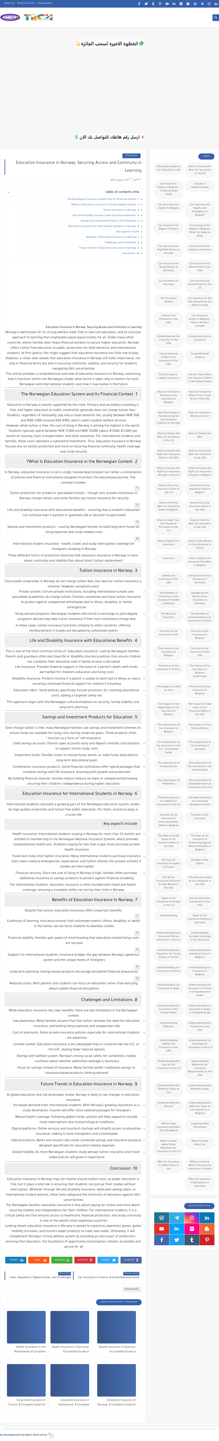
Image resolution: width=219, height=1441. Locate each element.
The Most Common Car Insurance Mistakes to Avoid (200, 801)
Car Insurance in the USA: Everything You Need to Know (200, 302)
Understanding (168, 915)
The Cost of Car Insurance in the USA (199, 652)
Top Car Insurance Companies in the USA (200, 902)
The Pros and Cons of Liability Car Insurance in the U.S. (168, 801)
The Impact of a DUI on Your (168, 689)
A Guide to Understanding (200, 186)
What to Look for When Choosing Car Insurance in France (200, 1165)
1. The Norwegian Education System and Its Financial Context (103, 199)
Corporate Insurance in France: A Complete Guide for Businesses (27, 1403)
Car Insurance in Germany (168, 283)
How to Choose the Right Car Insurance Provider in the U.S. (168, 472)
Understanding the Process (168, 1105)
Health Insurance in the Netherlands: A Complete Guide (30, 1350)
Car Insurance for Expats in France (168, 227)
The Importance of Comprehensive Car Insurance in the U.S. (200, 784)
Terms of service (26, 3)
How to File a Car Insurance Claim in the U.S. (168, 489)
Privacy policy (45, 3)
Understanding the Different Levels (200, 1087)
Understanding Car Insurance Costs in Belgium (200, 954)
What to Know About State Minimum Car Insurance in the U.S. (168, 1146)
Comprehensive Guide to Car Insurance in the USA (168, 359)
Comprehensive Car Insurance (199, 338)
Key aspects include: (127, 232)
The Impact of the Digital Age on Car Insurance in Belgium (168, 709)
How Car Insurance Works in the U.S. (200, 415)
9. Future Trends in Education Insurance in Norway (109, 248)
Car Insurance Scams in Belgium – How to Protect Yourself (200, 321)
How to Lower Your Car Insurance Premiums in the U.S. (168, 525)
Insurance (131, 155)
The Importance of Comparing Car (168, 765)
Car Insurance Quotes (168, 300)
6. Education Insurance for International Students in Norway (103, 226)
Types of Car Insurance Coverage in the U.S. (168, 902)
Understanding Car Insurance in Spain (168, 987)
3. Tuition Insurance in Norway (121, 210)
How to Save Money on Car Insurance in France (200, 545)
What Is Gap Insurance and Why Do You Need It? (168, 1127)
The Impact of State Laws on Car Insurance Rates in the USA (200, 709)
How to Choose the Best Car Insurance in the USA (200, 455)
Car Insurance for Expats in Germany (200, 248)
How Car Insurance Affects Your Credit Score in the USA (200, 396)
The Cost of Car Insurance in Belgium (200, 635)
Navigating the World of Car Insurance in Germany (200, 598)
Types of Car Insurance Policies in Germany (200, 919)
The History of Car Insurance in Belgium (200, 690)
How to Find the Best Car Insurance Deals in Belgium (168, 507)
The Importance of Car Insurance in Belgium (168, 729)
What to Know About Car (200, 1143)
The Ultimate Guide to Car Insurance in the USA (200, 881)
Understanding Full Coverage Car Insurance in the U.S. (200, 1044)
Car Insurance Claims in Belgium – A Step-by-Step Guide (168, 189)
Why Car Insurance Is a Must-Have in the (168, 1165)
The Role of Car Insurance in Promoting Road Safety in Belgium (168, 820)
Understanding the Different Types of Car (168, 1089)
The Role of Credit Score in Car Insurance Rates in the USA (168, 841)
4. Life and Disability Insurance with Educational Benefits (105, 215)
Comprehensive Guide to (200, 356)
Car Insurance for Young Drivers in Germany (168, 267)
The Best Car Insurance (168, 616)
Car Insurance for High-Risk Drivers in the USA (168, 250)
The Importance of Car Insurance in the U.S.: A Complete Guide (168, 747)
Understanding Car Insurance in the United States (168, 1009)
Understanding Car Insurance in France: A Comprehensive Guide (200, 990)
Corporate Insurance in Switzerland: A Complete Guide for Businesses (73, 1403)
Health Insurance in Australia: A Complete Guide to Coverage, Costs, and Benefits (117, 1350)
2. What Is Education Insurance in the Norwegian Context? (105, 205)
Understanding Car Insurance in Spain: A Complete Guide (200, 1009)
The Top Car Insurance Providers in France (168, 864)
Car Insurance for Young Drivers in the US (200, 285)
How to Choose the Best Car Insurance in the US (168, 437)
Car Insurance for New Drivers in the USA (200, 267)
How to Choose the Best (200, 435)
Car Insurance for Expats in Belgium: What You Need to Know (200, 231)
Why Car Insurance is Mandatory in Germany (200, 1183)
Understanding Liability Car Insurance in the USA (168, 1046)
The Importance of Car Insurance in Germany (200, 746)
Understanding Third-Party (200, 1126)
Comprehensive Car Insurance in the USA (168, 340)
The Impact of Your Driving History (200, 727)
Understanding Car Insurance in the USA (200, 1027)
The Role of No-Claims (200, 862)
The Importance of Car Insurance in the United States (200, 767)
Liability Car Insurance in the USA (168, 579)
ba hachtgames (9, 1435)
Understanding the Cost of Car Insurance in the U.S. (168, 1065)
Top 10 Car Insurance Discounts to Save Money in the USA (168, 883)
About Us (9, 3)
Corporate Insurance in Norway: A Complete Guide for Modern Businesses (117, 1403)
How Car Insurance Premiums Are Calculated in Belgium (168, 397)
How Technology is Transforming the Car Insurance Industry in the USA (168, 418)
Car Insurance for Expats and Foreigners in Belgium (200, 210)
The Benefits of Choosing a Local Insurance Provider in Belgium (168, 598)
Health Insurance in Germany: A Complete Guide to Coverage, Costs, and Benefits (70, 1350)
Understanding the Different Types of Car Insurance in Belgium (200, 1108)
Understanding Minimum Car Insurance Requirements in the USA (200, 1068)
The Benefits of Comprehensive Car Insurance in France (199, 618)
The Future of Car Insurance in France (168, 668)
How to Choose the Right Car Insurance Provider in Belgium (199, 472)
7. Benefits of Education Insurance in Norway (112, 237)
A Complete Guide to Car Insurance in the (168, 168)
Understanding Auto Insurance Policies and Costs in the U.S (168, 937)
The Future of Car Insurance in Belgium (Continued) (199, 671)
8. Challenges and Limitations (122, 242)
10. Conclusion (130, 253)
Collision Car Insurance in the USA (168, 319)
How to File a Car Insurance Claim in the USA (200, 507)
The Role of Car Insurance (200, 817)
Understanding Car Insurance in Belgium (200, 971)
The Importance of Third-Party (168, 782)
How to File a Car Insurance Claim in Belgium (200, 489)
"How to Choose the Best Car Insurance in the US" (200, 170)
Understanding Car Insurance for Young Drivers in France (168, 954)
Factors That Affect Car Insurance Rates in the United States (200, 378)
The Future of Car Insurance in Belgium (168, 652)
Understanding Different (168, 1025)
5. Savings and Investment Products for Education (109, 221)
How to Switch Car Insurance (168, 543)
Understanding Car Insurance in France (168, 970)
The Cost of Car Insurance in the (168, 633)
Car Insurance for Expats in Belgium (168, 207)
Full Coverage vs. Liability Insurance (168, 376)
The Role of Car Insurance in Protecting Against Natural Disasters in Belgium (199, 843)
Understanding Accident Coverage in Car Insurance (200, 937)
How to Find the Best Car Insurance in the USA (200, 524)
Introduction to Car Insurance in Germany (200, 579)
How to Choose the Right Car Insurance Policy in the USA (168, 455)
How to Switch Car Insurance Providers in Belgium (200, 562)
